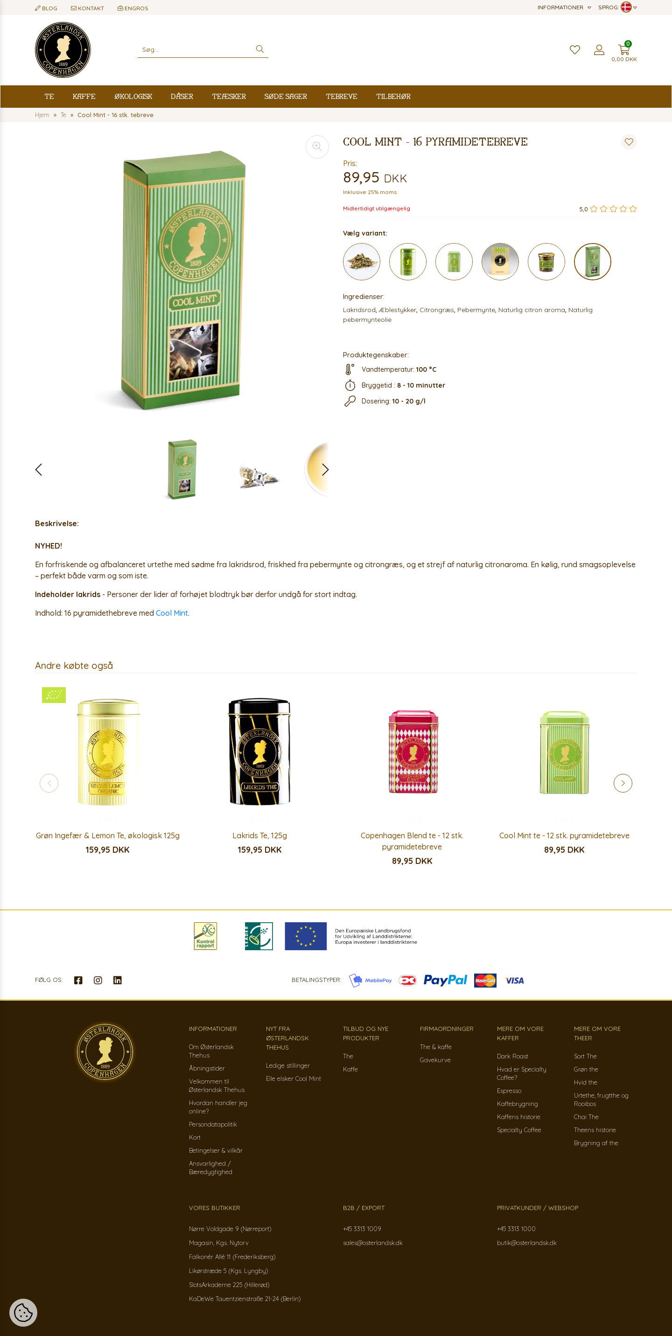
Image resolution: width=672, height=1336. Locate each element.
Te (49, 96)
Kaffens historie (518, 1116)
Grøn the (586, 1069)
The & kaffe (436, 1047)
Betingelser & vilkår (216, 1150)
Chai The (586, 1116)
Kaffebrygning (517, 1103)
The (348, 1056)
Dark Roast (512, 1056)
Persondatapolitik (213, 1124)
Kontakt (87, 8)
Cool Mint (172, 613)
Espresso (509, 1090)
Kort (195, 1137)
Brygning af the (596, 1143)
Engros (133, 8)
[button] (321, 470)
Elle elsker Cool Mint (293, 1078)
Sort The (585, 1056)
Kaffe (84, 96)
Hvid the (585, 1082)
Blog (46, 8)
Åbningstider (207, 1068)
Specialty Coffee (519, 1130)
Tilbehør (393, 96)
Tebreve (341, 96)
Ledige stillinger (288, 1065)
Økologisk (133, 96)
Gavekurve (435, 1060)
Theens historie (595, 1130)
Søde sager (286, 96)
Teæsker (229, 96)
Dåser (182, 96)
